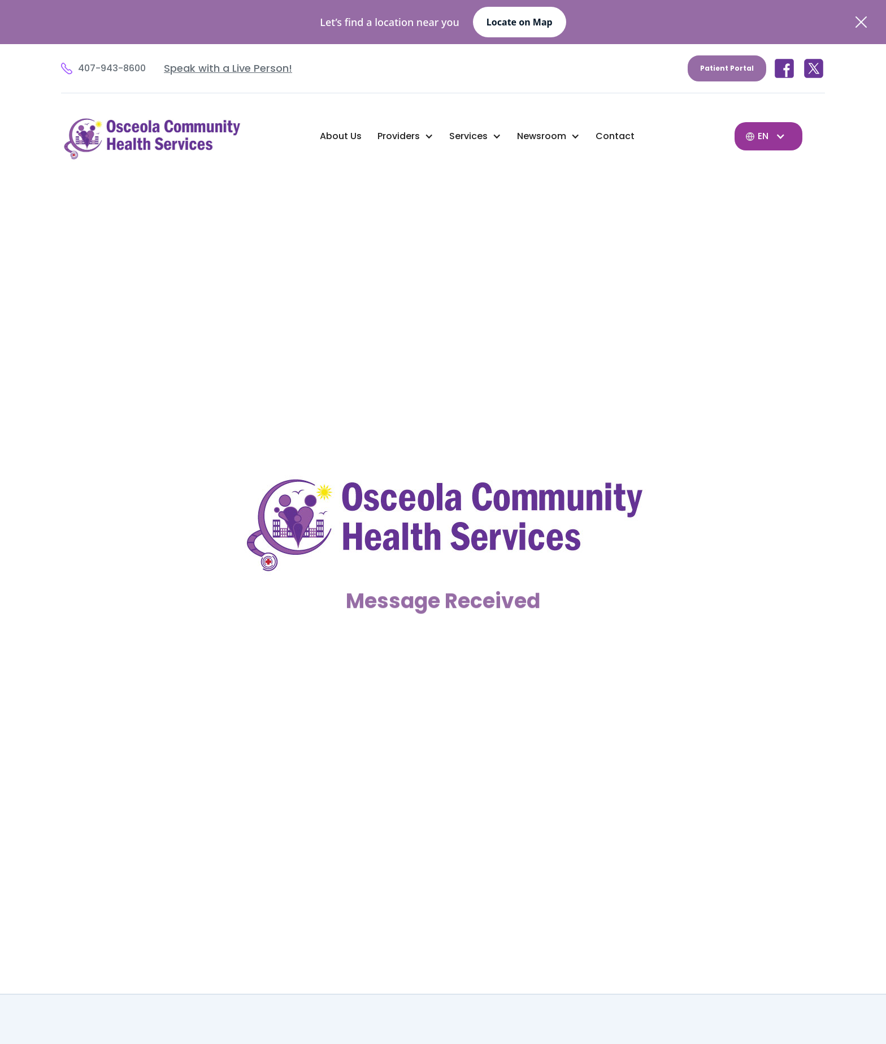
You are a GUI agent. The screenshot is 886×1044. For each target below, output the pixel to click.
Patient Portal (727, 68)
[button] (405, 136)
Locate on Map (520, 22)
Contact (615, 136)
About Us (341, 136)
